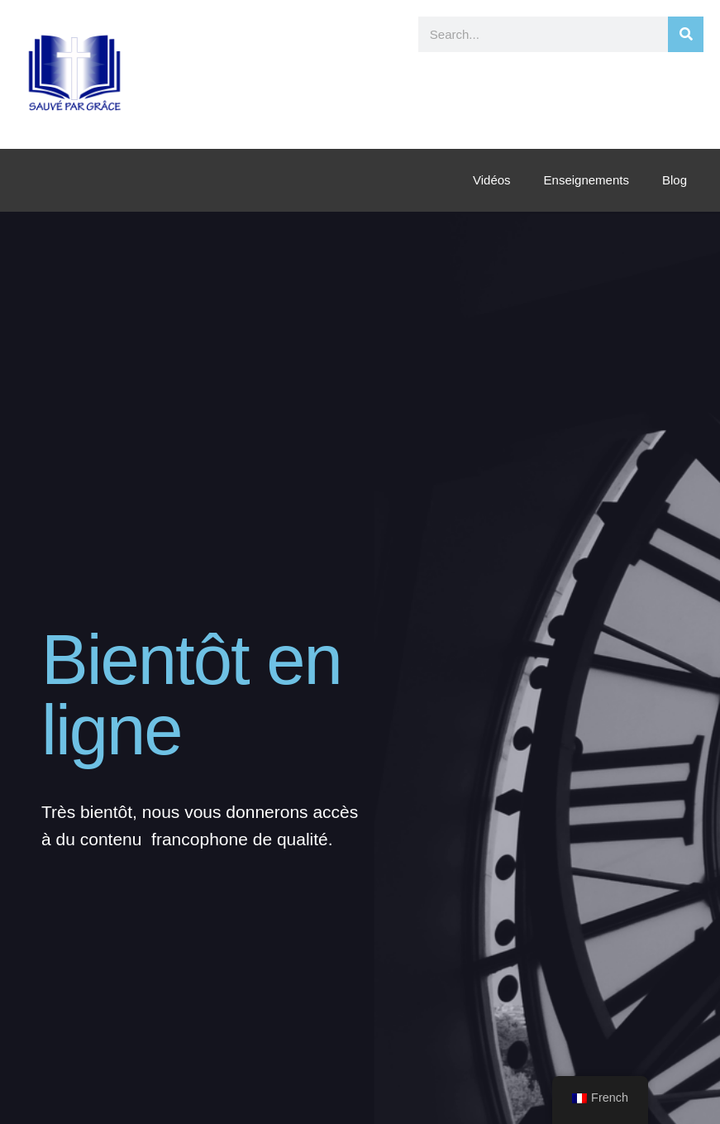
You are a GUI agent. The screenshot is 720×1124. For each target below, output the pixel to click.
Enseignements (586, 180)
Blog (674, 180)
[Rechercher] (685, 34)
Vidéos (492, 180)
